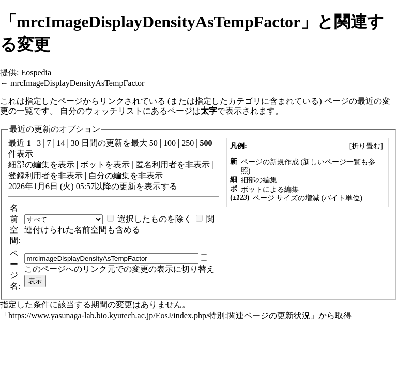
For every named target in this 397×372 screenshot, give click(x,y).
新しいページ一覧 (332, 162)
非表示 (197, 164)
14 (61, 142)
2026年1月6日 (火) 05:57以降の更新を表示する (92, 186)
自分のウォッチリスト (101, 110)
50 (153, 142)
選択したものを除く (154, 218)
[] (366, 146)
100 (169, 142)
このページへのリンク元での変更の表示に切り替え (119, 269)
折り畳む (366, 146)
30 (75, 142)
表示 (66, 164)
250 (187, 142)
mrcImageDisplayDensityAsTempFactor (77, 83)
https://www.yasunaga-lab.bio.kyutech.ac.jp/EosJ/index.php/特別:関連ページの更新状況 (159, 315)
